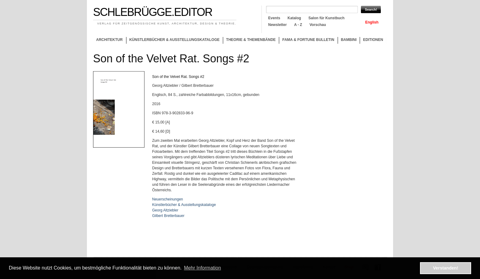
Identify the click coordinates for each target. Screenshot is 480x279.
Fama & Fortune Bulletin (308, 40)
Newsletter (277, 25)
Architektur (109, 40)
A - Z (298, 25)
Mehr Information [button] (202, 267)
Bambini (348, 40)
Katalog (294, 18)
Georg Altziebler (165, 210)
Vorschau (317, 25)
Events (274, 18)
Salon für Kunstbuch (326, 18)
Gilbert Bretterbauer (168, 216)
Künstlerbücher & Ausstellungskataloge (174, 40)
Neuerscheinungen (167, 199)
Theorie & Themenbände (249, 41)
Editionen (373, 40)
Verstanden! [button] (445, 268)
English (371, 22)
